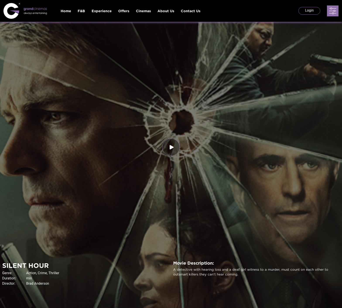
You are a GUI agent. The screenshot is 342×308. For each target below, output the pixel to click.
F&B (81, 11)
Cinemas (143, 11)
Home (66, 11)
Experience (102, 11)
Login (309, 10)
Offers (123, 11)
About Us (165, 11)
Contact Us (190, 11)
